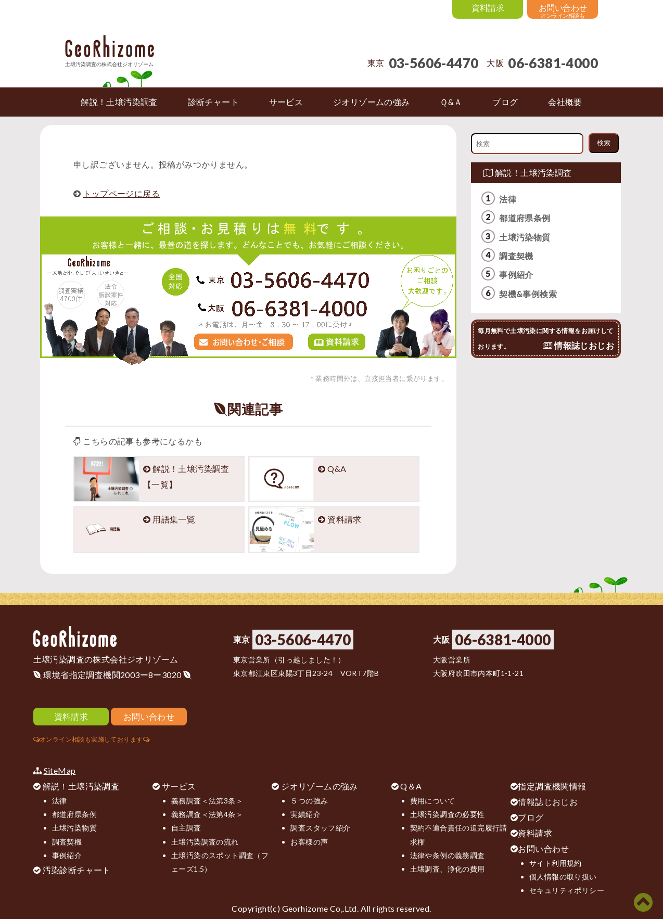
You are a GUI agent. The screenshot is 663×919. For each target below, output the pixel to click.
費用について (432, 800)
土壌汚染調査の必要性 (447, 814)
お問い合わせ (543, 848)
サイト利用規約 (555, 863)
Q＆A (411, 786)
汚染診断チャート (77, 870)
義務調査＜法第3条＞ (207, 800)
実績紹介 (305, 814)
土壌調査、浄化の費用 (447, 868)
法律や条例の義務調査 (447, 855)
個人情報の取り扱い (563, 876)
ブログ (530, 817)
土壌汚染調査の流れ (205, 841)
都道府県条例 (524, 218)
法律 (507, 199)
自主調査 (186, 827)
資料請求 (344, 519)
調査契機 (516, 256)
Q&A (336, 469)
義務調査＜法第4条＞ (207, 814)
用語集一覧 (173, 519)
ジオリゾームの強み (319, 786)
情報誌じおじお (548, 802)
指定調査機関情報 (552, 786)
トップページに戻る (121, 193)
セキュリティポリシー (566, 890)
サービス (179, 786)
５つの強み (309, 800)
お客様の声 (309, 841)
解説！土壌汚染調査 (527, 172)
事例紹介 (516, 274)
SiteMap (60, 770)
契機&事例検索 (528, 294)
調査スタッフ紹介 (320, 827)
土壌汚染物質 (524, 237)
